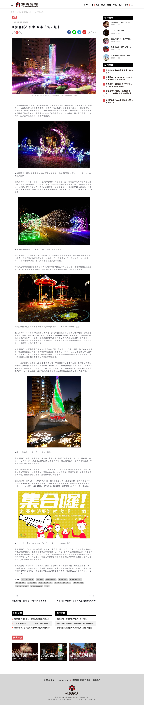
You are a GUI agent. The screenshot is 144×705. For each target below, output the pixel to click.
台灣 (86, 5)
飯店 (103, 5)
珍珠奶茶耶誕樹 (36, 586)
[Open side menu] (12, 5)
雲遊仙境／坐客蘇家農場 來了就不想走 (72, 619)
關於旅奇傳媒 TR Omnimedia (56, 680)
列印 (91, 32)
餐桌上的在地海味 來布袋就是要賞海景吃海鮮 (76, 601)
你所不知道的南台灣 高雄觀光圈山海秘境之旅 (74, 628)
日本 (92, 5)
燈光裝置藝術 (51, 579)
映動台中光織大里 (45, 583)
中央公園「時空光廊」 (62, 583)
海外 (97, 5)
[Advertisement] (118, 119)
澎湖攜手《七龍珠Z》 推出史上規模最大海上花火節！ (34, 619)
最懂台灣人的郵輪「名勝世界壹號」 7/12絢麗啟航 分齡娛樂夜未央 (117, 93)
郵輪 (109, 5)
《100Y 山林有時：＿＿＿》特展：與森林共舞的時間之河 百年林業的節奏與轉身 (44, 623)
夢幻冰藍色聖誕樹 (22, 586)
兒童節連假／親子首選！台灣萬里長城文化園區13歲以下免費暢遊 (38, 628)
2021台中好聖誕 (27, 579)
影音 (126, 5)
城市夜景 (40, 579)
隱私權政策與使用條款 (81, 680)
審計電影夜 (63, 579)
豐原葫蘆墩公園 (75, 579)
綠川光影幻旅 (20, 583)
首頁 (12, 12)
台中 (46, 586)
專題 (115, 5)
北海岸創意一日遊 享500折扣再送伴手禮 (29, 601)
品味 (121, 5)
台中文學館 (32, 583)
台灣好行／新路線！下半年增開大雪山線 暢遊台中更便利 (78, 623)
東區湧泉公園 (78, 583)
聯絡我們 (96, 680)
